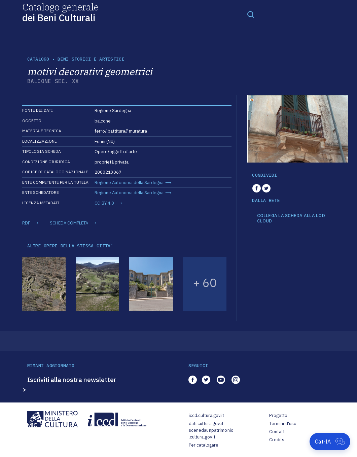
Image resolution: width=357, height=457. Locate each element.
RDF (26, 223)
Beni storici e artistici (91, 59)
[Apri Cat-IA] (330, 441)
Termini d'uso (282, 423)
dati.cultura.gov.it (206, 423)
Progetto (278, 415)
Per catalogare (204, 445)
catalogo (38, 59)
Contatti (277, 431)
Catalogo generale (60, 12)
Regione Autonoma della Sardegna (129, 182)
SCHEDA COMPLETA (69, 223)
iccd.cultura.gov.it (206, 415)
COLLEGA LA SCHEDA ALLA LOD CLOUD (291, 218)
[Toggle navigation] (250, 14)
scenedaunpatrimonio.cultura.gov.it (211, 433)
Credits (276, 440)
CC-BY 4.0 (104, 203)
